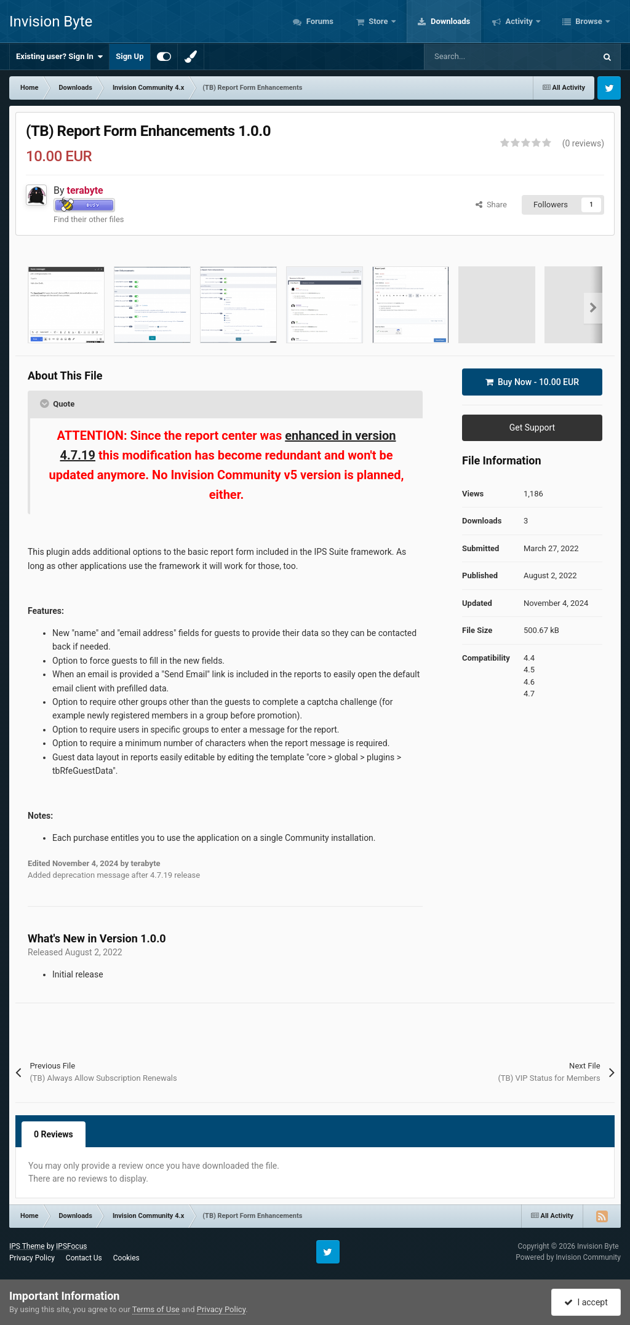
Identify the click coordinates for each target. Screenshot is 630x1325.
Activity (519, 21)
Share (491, 204)
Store (378, 21)
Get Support (532, 427)
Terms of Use (156, 1309)
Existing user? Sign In (59, 57)
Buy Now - (532, 382)
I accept (585, 1302)
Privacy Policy (32, 1258)
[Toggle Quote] (45, 403)
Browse (588, 21)
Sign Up (129, 56)
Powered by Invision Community (568, 1257)
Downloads (450, 21)
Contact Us (84, 1258)
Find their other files (89, 219)
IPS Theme (27, 1246)
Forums (318, 21)
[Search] (484, 57)
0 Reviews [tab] (53, 1134)
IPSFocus (71, 1246)
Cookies (126, 1258)
